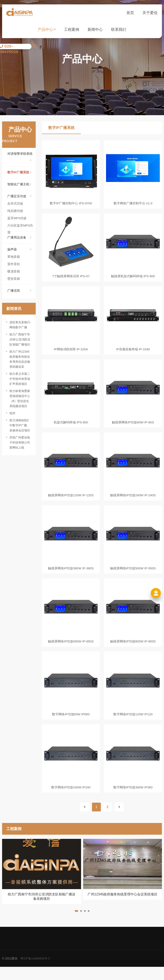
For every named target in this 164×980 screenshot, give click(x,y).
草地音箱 (13, 256)
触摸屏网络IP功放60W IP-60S (133, 426)
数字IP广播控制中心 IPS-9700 (71, 203)
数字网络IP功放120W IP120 (133, 724)
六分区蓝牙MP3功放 (20, 226)
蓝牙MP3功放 (16, 218)
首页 (130, 15)
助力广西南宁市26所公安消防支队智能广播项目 (19, 339)
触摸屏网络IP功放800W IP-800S (133, 650)
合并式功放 (15, 203)
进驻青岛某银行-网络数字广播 (20, 325)
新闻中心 (95, 32)
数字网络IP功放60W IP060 (70, 724)
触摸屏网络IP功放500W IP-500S (133, 575)
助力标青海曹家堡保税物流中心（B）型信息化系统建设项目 (19, 398)
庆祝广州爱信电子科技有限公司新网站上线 (19, 442)
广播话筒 (19, 290)
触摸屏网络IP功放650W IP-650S (71, 650)
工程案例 (71, 32)
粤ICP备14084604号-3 (35, 971)
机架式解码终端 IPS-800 (71, 426)
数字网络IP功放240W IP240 (71, 799)
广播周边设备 (19, 237)
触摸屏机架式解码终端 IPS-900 (133, 277)
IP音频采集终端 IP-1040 (133, 352)
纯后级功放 (15, 211)
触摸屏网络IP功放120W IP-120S (71, 501)
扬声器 (19, 249)
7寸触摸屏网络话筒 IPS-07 (70, 277)
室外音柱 (13, 264)
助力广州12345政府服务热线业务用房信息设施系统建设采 (19, 359)
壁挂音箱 (13, 278)
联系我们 (118, 32)
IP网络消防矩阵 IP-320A (71, 352)
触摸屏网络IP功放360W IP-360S (71, 575)
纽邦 (12, 413)
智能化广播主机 (19, 184)
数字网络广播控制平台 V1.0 (133, 203)
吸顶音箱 (13, 271)
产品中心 (47, 32)
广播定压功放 (19, 196)
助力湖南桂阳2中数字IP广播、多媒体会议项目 (19, 425)
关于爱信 (149, 15)
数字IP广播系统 (19, 172)
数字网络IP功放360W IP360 (133, 799)
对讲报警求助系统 (20, 154)
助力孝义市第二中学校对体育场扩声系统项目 (19, 379)
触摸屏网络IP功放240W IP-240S (133, 501)
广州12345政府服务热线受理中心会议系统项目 (122, 907)
